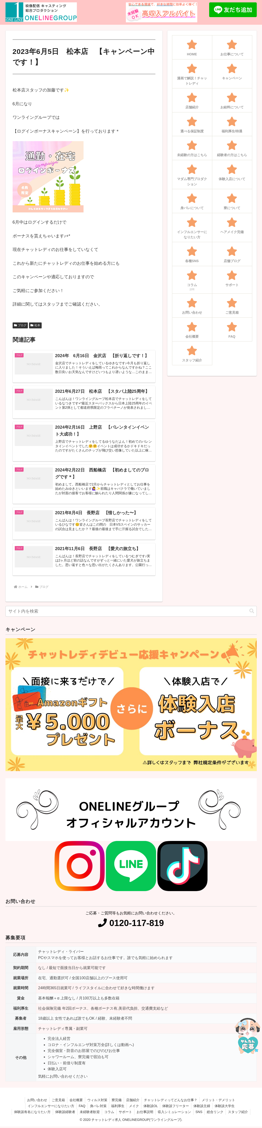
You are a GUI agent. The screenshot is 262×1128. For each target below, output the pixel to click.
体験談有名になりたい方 (30, 1113)
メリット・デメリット (220, 1101)
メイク (134, 1107)
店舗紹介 (133, 1101)
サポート (125, 1113)
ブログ (20, 325)
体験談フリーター (176, 1107)
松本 (35, 325)
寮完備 (117, 1101)
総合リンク (216, 1113)
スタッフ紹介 (240, 1113)
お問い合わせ (35, 1101)
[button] (251, 612)
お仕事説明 (145, 1113)
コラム (109, 1113)
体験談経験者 (64, 1113)
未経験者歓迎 (89, 1113)
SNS (200, 1113)
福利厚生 (117, 1107)
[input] (131, 612)
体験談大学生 (227, 1107)
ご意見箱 (57, 1101)
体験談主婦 (203, 1107)
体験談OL (151, 1107)
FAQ (80, 1107)
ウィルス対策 (97, 1101)
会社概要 (75, 1101)
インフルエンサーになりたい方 (49, 1107)
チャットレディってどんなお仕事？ (172, 1101)
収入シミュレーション (175, 1113)
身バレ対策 (97, 1107)
